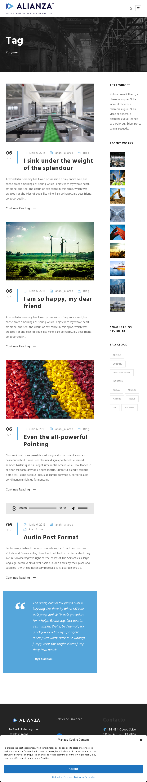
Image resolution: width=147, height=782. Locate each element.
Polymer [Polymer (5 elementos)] (129, 407)
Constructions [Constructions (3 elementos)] (121, 372)
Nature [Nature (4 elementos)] (117, 399)
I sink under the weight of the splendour (58, 164)
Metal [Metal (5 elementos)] (116, 390)
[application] (50, 509)
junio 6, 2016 (37, 153)
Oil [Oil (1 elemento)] (114, 407)
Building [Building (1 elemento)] (117, 364)
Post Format (37, 529)
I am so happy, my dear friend (58, 302)
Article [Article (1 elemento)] (117, 355)
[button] (141, 740)
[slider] (42, 508)
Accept (73, 769)
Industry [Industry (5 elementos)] (118, 381)
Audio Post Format (51, 538)
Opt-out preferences (62, 777)
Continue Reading (21, 208)
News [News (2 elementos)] (132, 399)
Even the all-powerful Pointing (56, 440)
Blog (86, 153)
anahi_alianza (64, 153)
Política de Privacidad (84, 777)
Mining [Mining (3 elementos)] (132, 390)
